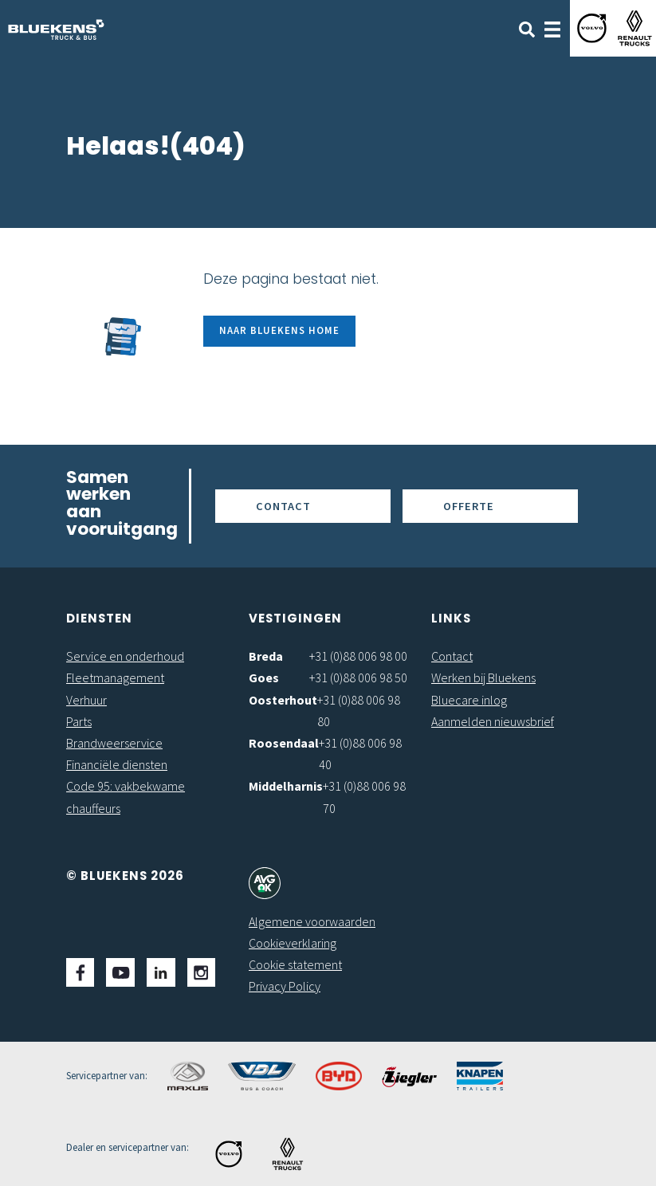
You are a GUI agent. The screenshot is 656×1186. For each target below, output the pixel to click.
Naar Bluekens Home (279, 330)
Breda (266, 656)
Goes (264, 677)
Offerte (468, 506)
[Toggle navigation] (552, 28)
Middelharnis (286, 786)
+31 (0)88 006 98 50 (358, 677)
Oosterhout (283, 700)
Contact (283, 506)
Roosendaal (284, 743)
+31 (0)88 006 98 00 (358, 656)
